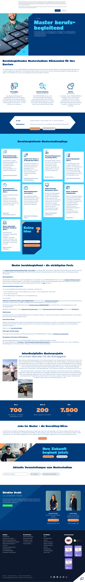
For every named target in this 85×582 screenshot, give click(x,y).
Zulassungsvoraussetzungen (29, 309)
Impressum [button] (5, 575)
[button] (42, 438)
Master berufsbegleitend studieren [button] (11, 541)
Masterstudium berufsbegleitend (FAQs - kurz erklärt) (20, 270)
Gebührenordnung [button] (48, 545)
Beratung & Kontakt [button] (28, 538)
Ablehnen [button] (63, 10)
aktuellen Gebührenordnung (72, 279)
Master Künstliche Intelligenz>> (11, 248)
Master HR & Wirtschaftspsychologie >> (11, 213)
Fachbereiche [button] (6, 536)
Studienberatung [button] (7, 549)
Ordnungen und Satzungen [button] (9, 552)
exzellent (14, 93)
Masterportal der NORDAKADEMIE (39, 305)
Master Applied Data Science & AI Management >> (32, 179)
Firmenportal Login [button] (27, 540)
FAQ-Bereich (75, 309)
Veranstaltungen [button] (48, 538)
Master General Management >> (74, 179)
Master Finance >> (50, 177)
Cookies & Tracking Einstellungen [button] (24, 575)
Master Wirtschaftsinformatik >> (11, 176)
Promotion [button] (5, 545)
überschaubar (71, 93)
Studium (38, 18)
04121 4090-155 (73, 523)
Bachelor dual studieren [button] (8, 538)
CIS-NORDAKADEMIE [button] (8, 550)
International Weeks (16, 328)
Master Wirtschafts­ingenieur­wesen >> (32, 216)
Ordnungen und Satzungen (60, 334)
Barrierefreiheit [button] (47, 549)
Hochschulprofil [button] (27, 543)
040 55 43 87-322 (53, 523)
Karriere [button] (45, 540)
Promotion (20, 342)
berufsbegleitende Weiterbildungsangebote (37, 342)
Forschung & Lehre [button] (27, 541)
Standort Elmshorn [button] (48, 541)
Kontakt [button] (45, 547)
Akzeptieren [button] (58, 10)
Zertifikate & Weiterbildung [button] (9, 547)
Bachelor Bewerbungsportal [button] (9, 540)
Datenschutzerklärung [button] (12, 575)
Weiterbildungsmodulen (52, 301)
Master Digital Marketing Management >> (53, 213)
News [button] (45, 536)
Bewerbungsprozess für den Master (53, 309)
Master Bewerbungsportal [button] (9, 543)
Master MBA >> (70, 217)
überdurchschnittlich (42, 93)
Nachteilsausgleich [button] (48, 550)
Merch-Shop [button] (47, 552)
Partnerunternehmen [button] (28, 536)
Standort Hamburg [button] (48, 543)
